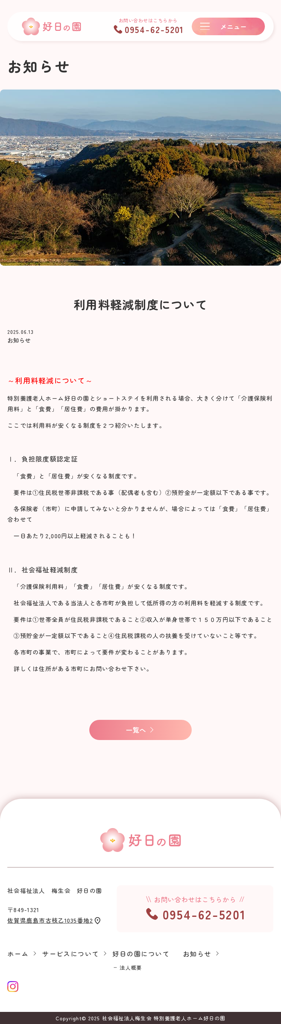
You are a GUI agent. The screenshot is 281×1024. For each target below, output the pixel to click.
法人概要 (131, 968)
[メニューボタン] (228, 26)
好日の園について (140, 954)
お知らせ (197, 954)
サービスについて (70, 954)
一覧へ (136, 730)
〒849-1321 (54, 915)
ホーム (18, 954)
